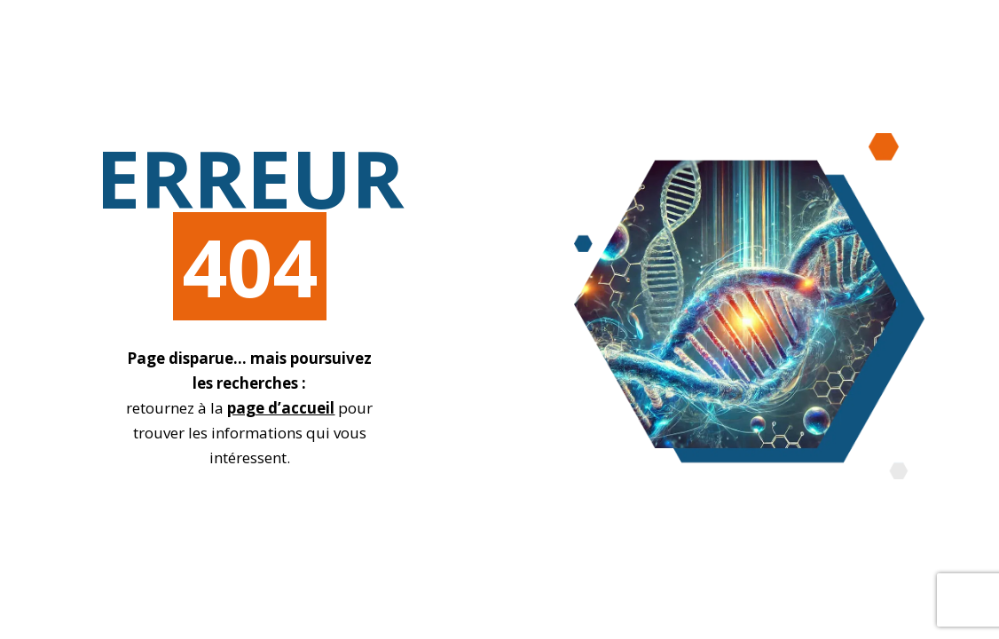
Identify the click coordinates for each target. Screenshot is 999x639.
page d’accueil (280, 408)
